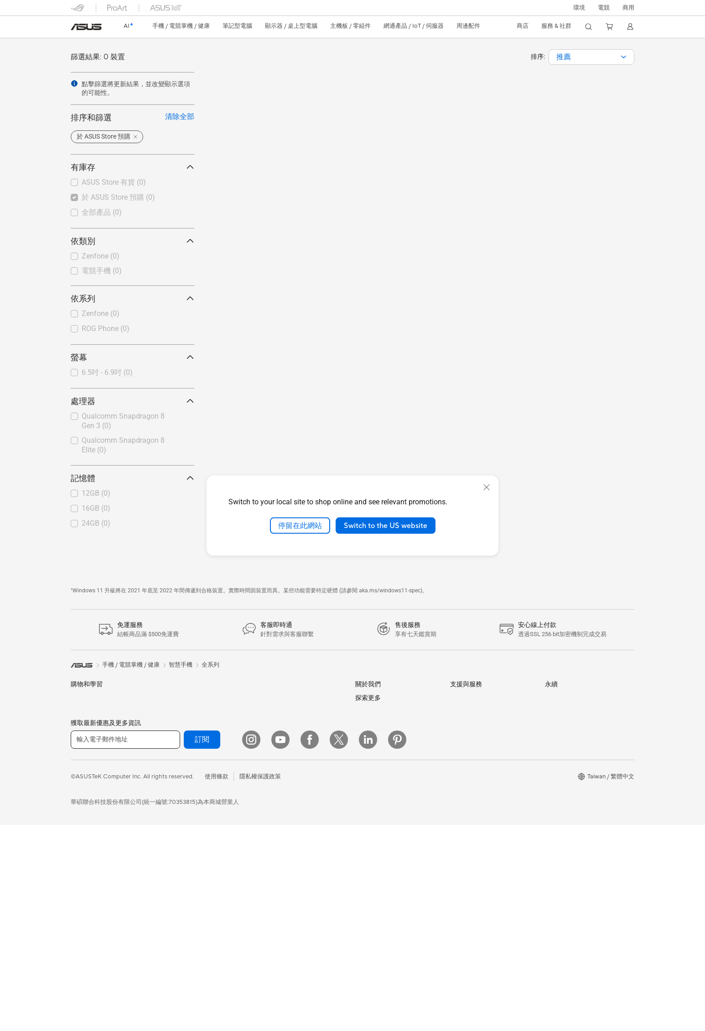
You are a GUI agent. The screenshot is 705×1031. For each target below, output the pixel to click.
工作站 (79, 945)
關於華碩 (367, 698)
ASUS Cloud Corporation (389, 813)
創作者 (79, 786)
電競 (77, 815)
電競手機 (102, 270)
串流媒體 (271, 844)
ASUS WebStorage (381, 827)
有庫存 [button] (132, 167)
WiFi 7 (173, 888)
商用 (77, 772)
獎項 (361, 727)
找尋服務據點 (468, 712)
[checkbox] (132, 256)
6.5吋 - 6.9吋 (107, 372)
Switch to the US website (385, 525)
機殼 (171, 771)
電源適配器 (274, 888)
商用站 (364, 966)
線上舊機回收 (468, 815)
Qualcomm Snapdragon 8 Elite (123, 445)
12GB (96, 493)
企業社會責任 (373, 756)
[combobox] (591, 57)
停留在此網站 (300, 525)
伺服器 (268, 756)
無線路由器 (180, 916)
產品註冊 (462, 727)
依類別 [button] (132, 241)
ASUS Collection (281, 945)
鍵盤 (265, 800)
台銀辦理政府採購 (94, 830)
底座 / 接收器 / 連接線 (287, 903)
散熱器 (174, 786)
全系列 (210, 664)
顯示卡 (174, 757)
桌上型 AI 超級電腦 (284, 742)
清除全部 (179, 116)
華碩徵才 (367, 785)
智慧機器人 (274, 712)
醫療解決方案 (88, 727)
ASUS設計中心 (375, 952)
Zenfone (100, 256)
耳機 (265, 830)
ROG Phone (106, 328)
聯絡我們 (462, 756)
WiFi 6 (173, 902)
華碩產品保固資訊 (474, 742)
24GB (96, 523)
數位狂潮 (367, 1010)
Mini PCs (82, 931)
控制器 (268, 917)
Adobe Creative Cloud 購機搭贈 (398, 996)
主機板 (174, 742)
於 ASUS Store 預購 (118, 197)
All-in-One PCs (90, 888)
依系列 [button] (132, 298)
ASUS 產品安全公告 (476, 771)
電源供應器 (180, 800)
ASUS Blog (370, 938)
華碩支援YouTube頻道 (479, 785)
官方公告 (367, 712)
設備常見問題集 (471, 857)
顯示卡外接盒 (183, 844)
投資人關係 (370, 742)
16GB (96, 508)
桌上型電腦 (85, 903)
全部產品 (102, 212)
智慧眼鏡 (177, 712)
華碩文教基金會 (376, 855)
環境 (579, 7)
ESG (551, 697)
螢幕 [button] (132, 357)
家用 (77, 757)
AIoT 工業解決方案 (284, 727)
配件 (171, 698)
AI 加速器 (177, 859)
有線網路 (271, 698)
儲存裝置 (177, 830)
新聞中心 (367, 771)
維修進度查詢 (468, 698)
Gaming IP (273, 931)
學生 (77, 801)
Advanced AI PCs (378, 924)
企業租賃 (462, 800)
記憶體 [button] (132, 478)
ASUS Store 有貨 (114, 182)
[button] (604, 8)
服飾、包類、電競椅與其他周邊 (300, 859)
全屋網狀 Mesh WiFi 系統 (198, 930)
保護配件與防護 (280, 873)
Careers (366, 882)
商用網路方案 (183, 945)
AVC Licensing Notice (384, 1024)
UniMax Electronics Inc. (387, 840)
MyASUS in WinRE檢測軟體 (487, 843)
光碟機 (174, 815)
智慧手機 (82, 713)
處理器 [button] (132, 401)
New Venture (372, 869)
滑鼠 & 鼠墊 (274, 815)
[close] (486, 487)
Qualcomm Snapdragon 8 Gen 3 (123, 421)
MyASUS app (468, 829)
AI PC (363, 910)
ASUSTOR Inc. (374, 799)
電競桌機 (82, 917)
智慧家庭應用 (277, 771)
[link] (86, 27)
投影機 (79, 874)
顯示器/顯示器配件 (95, 860)
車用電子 (367, 981)
